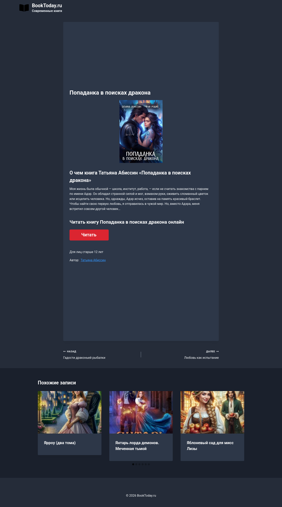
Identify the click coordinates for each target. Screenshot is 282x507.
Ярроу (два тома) (60, 442)
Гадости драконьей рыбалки (100, 354)
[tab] (133, 464)
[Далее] (237, 426)
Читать (88, 235)
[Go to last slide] (44, 426)
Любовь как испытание (181, 354)
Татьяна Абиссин (93, 260)
